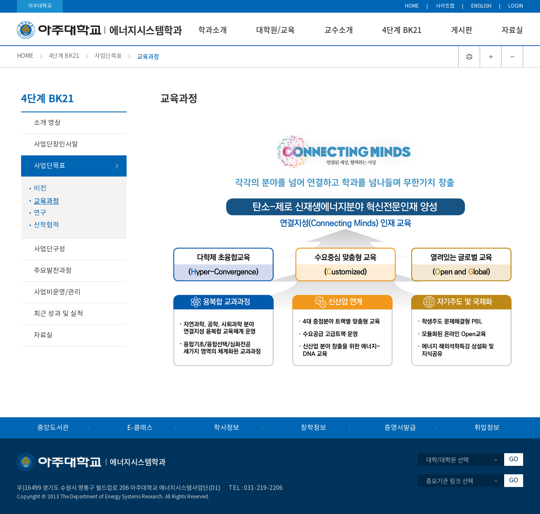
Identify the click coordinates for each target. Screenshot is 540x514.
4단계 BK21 (401, 29)
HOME (412, 6)
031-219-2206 (263, 488)
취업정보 (487, 428)
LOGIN (515, 6)
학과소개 (212, 29)
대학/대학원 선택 (447, 459)
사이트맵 (445, 6)
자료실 (512, 29)
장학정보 (313, 428)
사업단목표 (108, 56)
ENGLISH (481, 6)
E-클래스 (140, 428)
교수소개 (338, 29)
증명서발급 (400, 428)
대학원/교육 (275, 29)
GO (513, 459)
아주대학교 (39, 6)
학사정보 (226, 428)
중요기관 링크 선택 (449, 480)
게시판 (461, 29)
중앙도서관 (53, 428)
